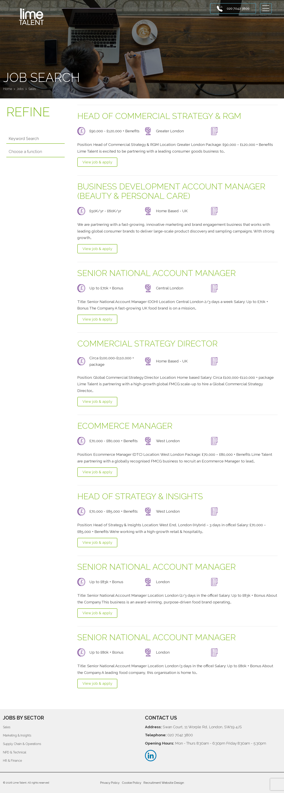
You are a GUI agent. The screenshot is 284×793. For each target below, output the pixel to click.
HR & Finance (12, 760)
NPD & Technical (14, 752)
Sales (6, 727)
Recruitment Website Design (164, 783)
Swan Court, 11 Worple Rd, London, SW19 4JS (202, 727)
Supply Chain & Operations (22, 744)
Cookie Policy (131, 783)
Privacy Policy (110, 783)
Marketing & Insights (17, 735)
